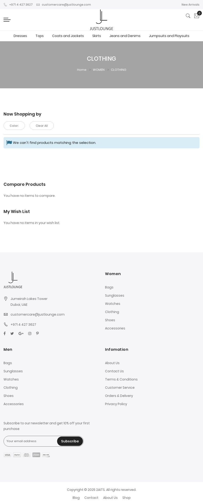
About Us (112, 363)
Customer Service (120, 387)
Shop (126, 497)
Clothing (112, 312)
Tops (39, 36)
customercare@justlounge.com (63, 5)
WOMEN (99, 69)
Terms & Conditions (121, 379)
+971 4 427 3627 (18, 5)
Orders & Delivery (119, 395)
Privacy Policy (116, 404)
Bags (109, 287)
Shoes (110, 320)
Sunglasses (114, 295)
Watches (112, 303)
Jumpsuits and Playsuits (169, 36)
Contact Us (114, 371)
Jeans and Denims (125, 36)
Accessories (115, 328)
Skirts (96, 36)
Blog (76, 497)
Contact (91, 497)
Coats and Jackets (68, 36)
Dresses (20, 36)
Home (82, 69)
